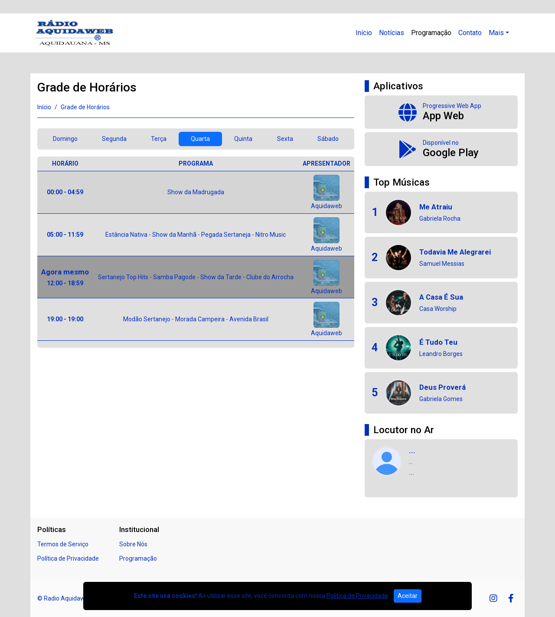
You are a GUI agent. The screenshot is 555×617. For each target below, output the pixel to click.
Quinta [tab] (243, 138)
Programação (431, 33)
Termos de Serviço (62, 544)
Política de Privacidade (68, 558)
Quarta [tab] (200, 138)
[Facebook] (511, 598)
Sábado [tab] (328, 138)
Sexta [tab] (285, 138)
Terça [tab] (158, 138)
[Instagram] (493, 598)
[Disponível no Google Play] (441, 149)
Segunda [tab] (114, 138)
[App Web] (441, 112)
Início (364, 33)
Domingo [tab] (65, 138)
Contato (470, 33)
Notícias (391, 33)
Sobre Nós (133, 544)
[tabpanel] (195, 252)
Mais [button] (496, 33)
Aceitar (408, 595)
